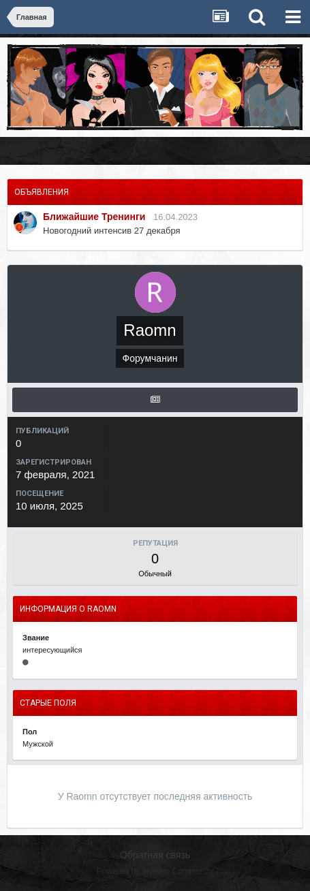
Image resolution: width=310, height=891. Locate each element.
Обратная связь (155, 854)
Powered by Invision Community (155, 871)
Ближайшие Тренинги (94, 216)
